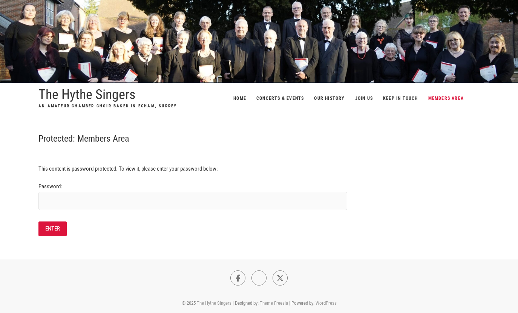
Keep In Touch (400, 98)
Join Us (364, 98)
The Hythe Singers (86, 94)
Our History (329, 98)
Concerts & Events (280, 98)
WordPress (326, 303)
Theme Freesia (274, 303)
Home (239, 98)
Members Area (446, 98)
